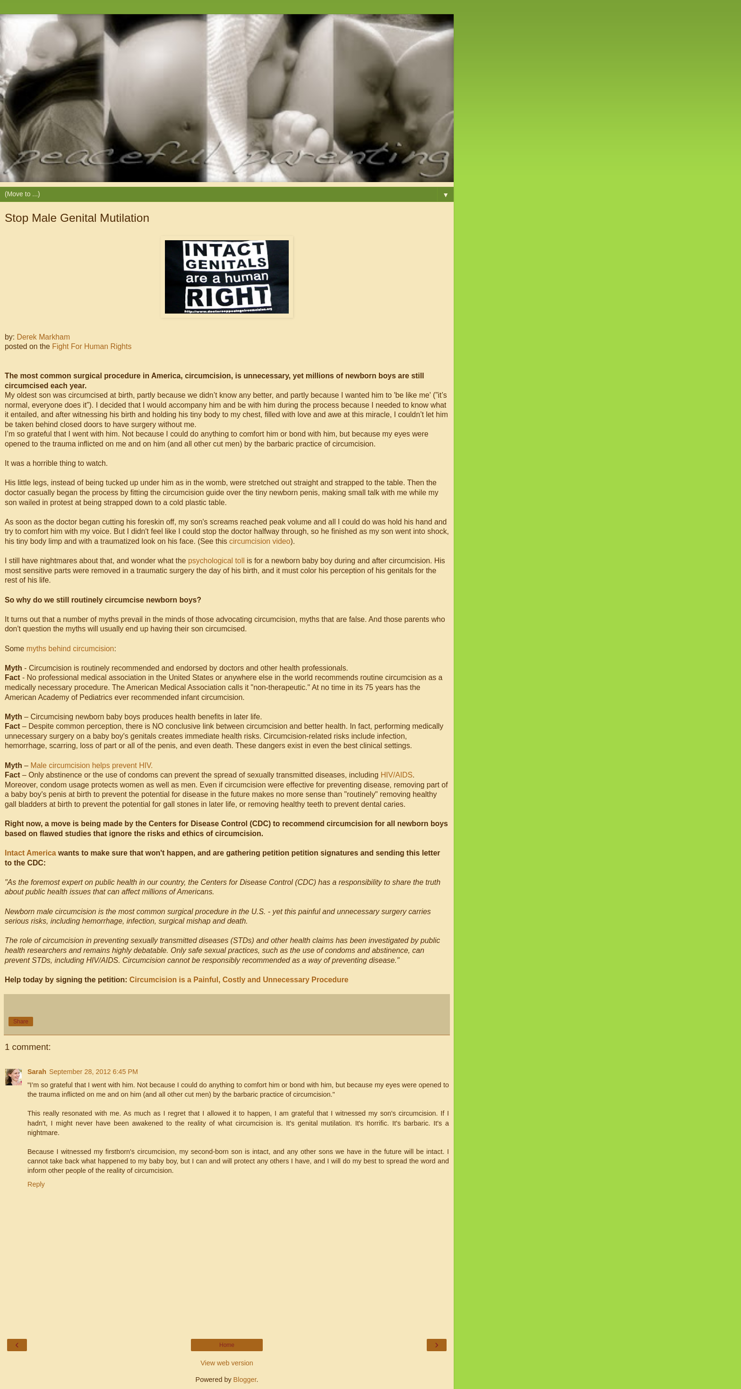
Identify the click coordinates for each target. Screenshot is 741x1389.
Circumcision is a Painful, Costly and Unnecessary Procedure (239, 980)
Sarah (36, 1071)
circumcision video (259, 541)
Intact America (30, 853)
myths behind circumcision (70, 649)
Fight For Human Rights (91, 346)
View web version (226, 1363)
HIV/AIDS (396, 775)
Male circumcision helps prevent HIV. (92, 765)
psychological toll (216, 561)
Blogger (245, 1379)
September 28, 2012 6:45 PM (93, 1071)
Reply (36, 1184)
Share (20, 1021)
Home (226, 1345)
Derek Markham (43, 337)
